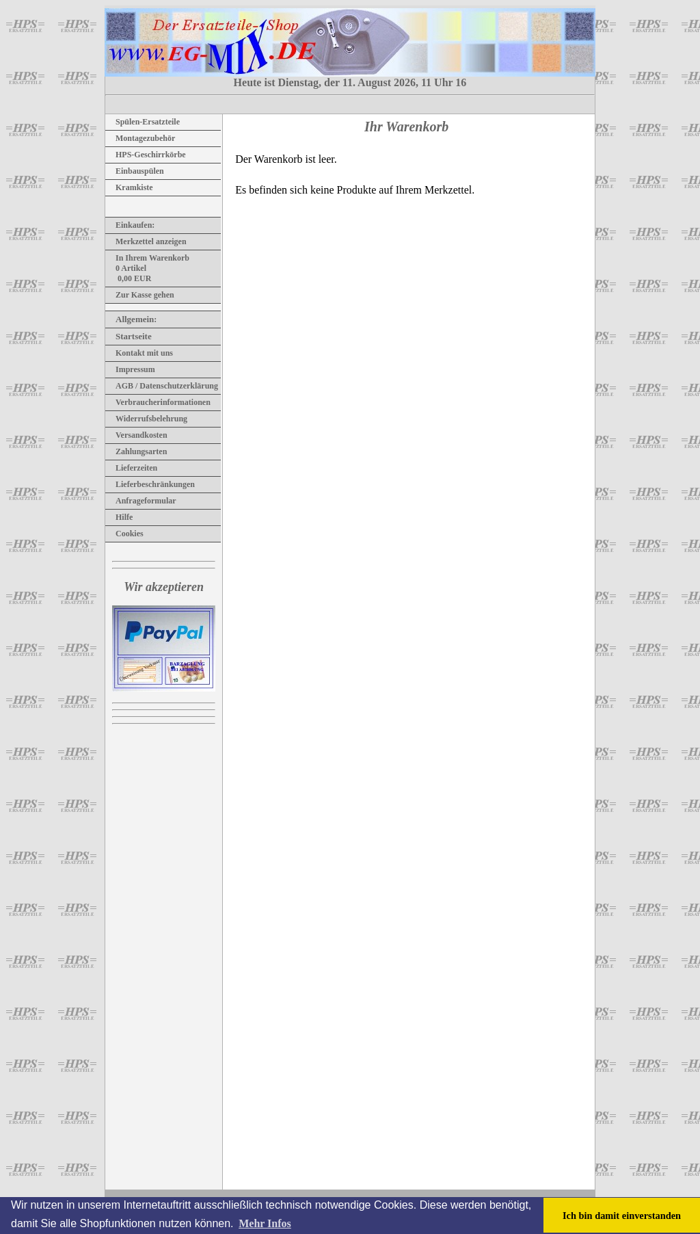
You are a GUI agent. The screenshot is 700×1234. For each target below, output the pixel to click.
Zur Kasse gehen (139, 295)
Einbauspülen (134, 171)
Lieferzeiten (131, 468)
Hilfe (119, 517)
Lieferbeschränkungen (150, 484)
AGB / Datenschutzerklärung (161, 386)
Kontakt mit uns (139, 353)
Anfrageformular (140, 501)
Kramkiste (129, 187)
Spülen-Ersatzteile (142, 122)
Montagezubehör (140, 138)
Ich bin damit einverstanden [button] (622, 1215)
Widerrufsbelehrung (146, 418)
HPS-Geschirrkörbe (145, 154)
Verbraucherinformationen (158, 402)
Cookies (124, 533)
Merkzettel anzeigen (146, 241)
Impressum (130, 369)
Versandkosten (136, 435)
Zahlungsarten (136, 451)
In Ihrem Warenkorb (147, 258)
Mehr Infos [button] (265, 1223)
